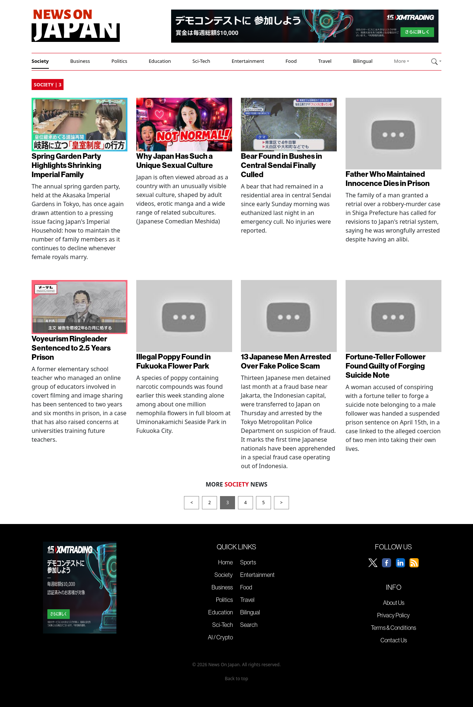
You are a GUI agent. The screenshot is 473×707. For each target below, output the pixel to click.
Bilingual (362, 61)
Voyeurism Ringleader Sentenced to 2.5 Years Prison (71, 348)
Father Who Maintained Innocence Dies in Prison (388, 178)
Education (160, 61)
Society (40, 61)
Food (291, 61)
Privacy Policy (393, 615)
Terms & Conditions (393, 627)
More (400, 61)
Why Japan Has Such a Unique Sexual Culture (174, 160)
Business (80, 61)
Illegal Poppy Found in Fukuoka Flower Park (173, 361)
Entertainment (248, 61)
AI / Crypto (220, 637)
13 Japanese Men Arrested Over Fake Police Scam (286, 361)
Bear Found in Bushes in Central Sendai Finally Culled (281, 165)
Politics (119, 61)
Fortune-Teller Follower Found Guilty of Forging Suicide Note (386, 366)
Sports (248, 562)
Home (225, 562)
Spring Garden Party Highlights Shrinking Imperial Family (66, 165)
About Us (393, 602)
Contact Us (393, 640)
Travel (324, 61)
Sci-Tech (201, 61)
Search (248, 624)
